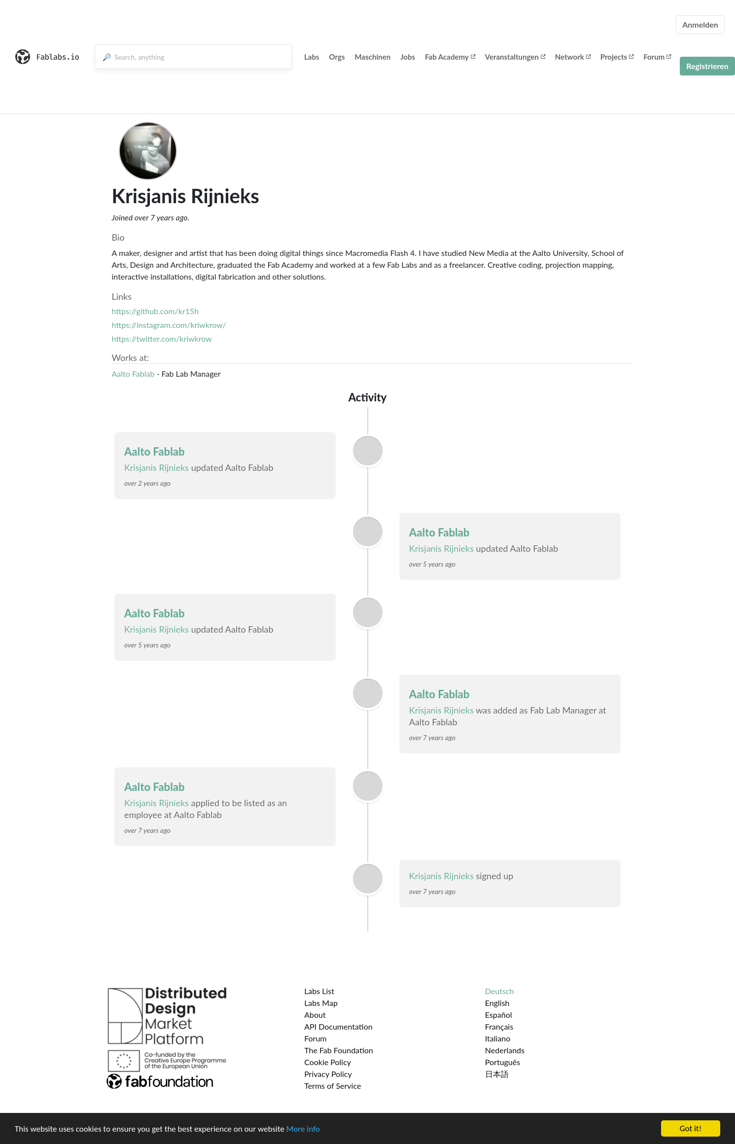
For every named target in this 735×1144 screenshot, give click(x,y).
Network (573, 56)
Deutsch (499, 991)
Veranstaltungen (515, 56)
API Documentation (338, 1026)
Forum (657, 56)
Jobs (407, 56)
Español (498, 1014)
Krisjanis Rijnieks (156, 467)
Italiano (498, 1038)
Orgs (337, 56)
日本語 (497, 1073)
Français (499, 1026)
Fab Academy (450, 56)
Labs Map (321, 1002)
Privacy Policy (328, 1073)
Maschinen (373, 56)
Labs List (319, 991)
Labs (311, 56)
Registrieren (707, 66)
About (315, 1014)
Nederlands (505, 1050)
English (497, 1002)
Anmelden (700, 24)
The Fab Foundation (338, 1050)
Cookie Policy (327, 1062)
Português (502, 1062)
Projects (616, 56)
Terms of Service (332, 1085)
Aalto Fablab (133, 373)
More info (303, 1129)
